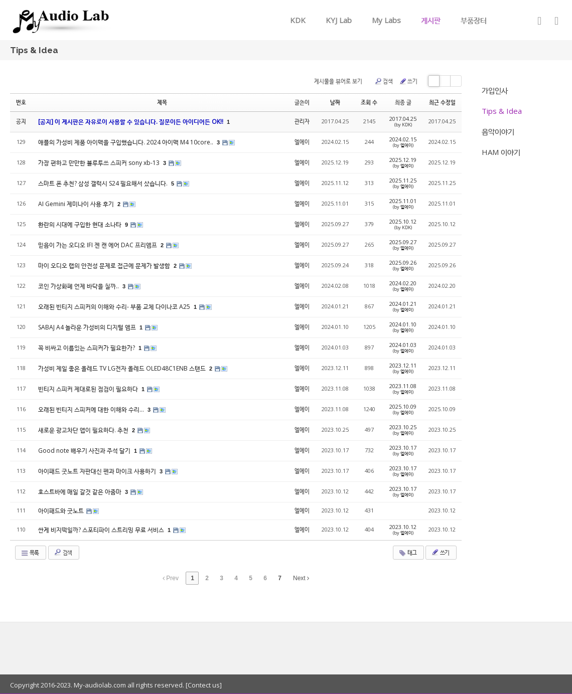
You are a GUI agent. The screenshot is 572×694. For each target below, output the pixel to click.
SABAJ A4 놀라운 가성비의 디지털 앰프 (87, 327)
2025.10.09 (402, 409)
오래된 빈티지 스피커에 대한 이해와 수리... (92, 409)
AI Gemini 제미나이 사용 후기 (76, 204)
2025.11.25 (402, 183)
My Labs (386, 20)
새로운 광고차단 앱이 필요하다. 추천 (84, 430)
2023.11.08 (402, 388)
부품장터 (474, 20)
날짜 (335, 102)
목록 (30, 553)
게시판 (431, 20)
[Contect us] (203, 684)
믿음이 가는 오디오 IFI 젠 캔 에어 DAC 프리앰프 (98, 245)
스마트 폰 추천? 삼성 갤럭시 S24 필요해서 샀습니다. (103, 183)
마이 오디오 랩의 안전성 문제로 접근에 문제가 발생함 (105, 265)
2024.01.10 (402, 326)
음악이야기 (498, 131)
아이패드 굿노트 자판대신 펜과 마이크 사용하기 (98, 471)
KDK (298, 20)
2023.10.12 (402, 529)
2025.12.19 (402, 162)
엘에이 (302, 141)
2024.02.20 (402, 285)
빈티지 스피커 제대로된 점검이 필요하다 (88, 389)
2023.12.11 (402, 368)
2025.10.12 (402, 224)
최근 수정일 (442, 102)
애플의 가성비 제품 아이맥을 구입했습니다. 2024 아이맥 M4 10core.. (126, 142)
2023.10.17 (402, 450)
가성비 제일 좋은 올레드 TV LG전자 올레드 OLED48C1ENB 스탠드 (122, 368)
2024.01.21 (402, 306)
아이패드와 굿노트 (61, 510)
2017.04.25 (402, 121)
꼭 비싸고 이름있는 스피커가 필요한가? (87, 347)
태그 (407, 553)
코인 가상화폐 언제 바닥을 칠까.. (79, 286)
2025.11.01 (402, 203)
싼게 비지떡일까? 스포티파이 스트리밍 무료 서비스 (102, 530)
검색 (383, 81)
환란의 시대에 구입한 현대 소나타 (80, 224)
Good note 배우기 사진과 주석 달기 (85, 450)
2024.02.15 (402, 141)
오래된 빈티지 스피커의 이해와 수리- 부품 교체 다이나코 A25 (115, 306)
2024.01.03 (402, 347)
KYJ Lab (339, 20)
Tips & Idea (502, 111)
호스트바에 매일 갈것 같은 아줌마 (80, 491)
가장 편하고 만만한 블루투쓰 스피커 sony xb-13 (99, 162)
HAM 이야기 (501, 152)
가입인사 (495, 90)
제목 (162, 102)
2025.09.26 (402, 265)
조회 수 (369, 102)
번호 (21, 102)
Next (301, 578)
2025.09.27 (402, 244)
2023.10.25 (402, 429)
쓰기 (408, 81)
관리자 (302, 121)
